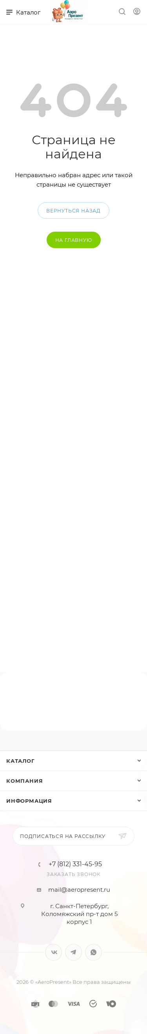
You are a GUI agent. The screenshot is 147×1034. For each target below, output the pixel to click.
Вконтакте (53, 952)
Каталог (20, 761)
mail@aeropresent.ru (79, 889)
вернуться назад (73, 211)
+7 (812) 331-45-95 (75, 864)
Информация (29, 801)
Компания (24, 781)
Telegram (73, 952)
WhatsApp (93, 952)
